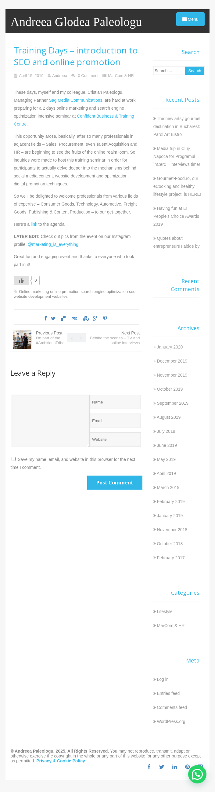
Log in (163, 679)
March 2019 (168, 487)
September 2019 (173, 403)
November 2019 (172, 375)
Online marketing (34, 291)
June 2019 (167, 445)
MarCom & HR (121, 75)
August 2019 (169, 417)
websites (60, 296)
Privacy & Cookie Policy (60, 760)
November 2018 (172, 529)
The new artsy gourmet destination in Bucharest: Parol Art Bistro (177, 126)
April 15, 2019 (31, 75)
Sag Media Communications (75, 100)
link (34, 224)
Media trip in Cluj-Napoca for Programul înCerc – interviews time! (176, 156)
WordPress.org (171, 721)
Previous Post (50, 337)
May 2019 (166, 459)
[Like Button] (21, 280)
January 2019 (170, 515)
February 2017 (171, 557)
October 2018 (170, 543)
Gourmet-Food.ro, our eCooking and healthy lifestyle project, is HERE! (177, 186)
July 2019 (166, 431)
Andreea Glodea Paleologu (76, 22)
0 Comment (88, 75)
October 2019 (170, 389)
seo (132, 291)
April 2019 (166, 473)
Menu (190, 19)
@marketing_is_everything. (54, 244)
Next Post (115, 337)
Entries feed (168, 693)
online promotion (64, 291)
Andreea (59, 75)
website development (32, 296)
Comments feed (172, 707)
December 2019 (172, 361)
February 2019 (171, 501)
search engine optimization (104, 291)
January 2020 (170, 347)
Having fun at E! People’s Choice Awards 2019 (176, 216)
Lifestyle (165, 611)
